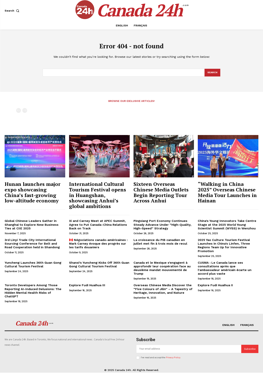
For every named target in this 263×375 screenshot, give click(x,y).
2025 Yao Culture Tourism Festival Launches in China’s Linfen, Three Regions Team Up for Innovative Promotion (224, 247)
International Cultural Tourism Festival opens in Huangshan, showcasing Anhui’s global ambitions (97, 197)
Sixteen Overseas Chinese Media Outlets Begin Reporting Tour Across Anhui (161, 194)
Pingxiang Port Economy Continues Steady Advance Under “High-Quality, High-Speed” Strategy (162, 226)
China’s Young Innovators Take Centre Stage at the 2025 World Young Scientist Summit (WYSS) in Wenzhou (227, 226)
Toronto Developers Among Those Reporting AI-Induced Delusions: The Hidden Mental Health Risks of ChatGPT (33, 293)
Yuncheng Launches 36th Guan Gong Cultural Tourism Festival (33, 266)
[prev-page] (18, 112)
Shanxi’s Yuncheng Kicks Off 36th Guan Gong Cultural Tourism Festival (99, 266)
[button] (13, 11)
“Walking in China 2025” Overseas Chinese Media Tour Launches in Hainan (227, 194)
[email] (188, 351)
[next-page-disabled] (24, 112)
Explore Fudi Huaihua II (215, 287)
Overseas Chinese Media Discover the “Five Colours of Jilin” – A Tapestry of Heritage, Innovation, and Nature (163, 291)
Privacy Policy (173, 360)
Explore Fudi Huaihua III (87, 287)
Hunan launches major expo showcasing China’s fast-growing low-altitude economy (32, 194)
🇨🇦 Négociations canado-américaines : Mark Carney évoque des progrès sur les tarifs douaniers (98, 245)
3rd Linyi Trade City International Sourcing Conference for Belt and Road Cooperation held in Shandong (32, 245)
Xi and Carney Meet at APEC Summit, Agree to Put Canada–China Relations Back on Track (98, 226)
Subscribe (249, 351)
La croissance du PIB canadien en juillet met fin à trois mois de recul (160, 244)
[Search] (212, 75)
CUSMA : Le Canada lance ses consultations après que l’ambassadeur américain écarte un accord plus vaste (224, 270)
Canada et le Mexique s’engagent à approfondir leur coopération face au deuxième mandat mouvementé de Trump (162, 270)
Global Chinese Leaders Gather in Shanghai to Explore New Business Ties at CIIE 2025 (31, 226)
